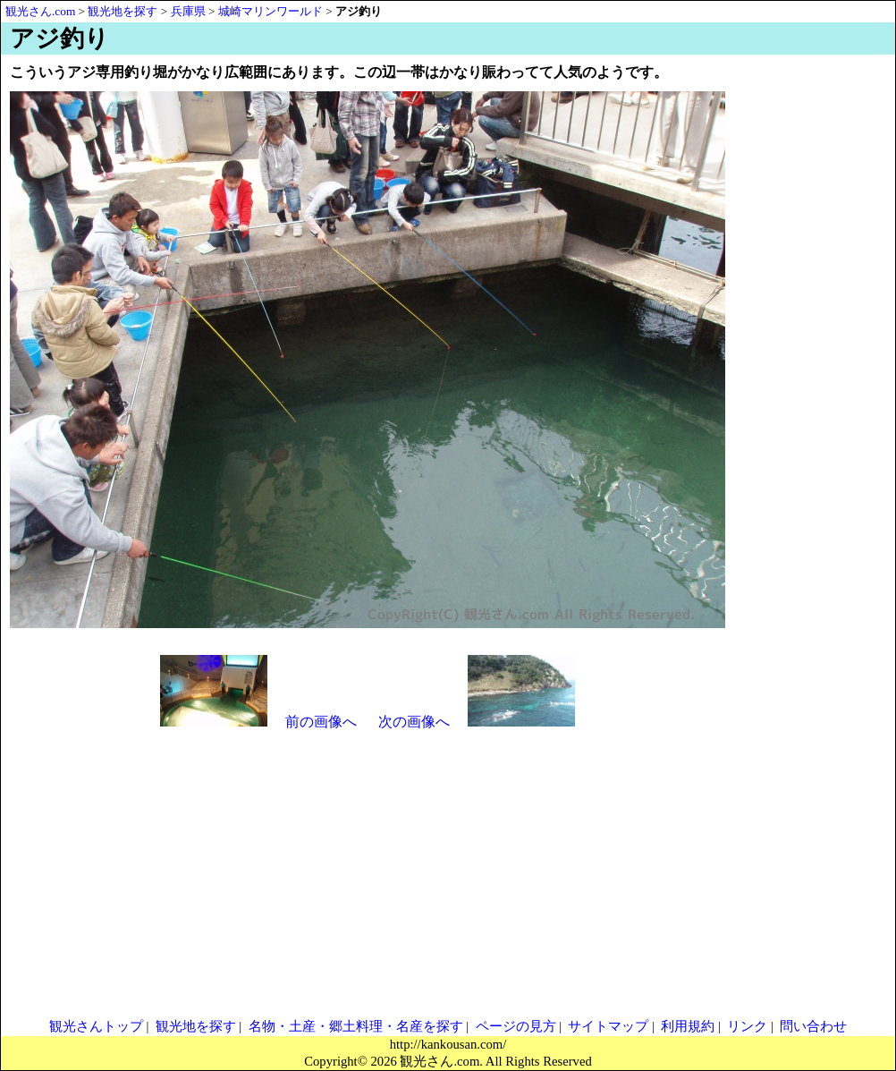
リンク (747, 1026)
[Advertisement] (805, 350)
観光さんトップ (96, 1026)
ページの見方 (516, 1026)
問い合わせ (813, 1026)
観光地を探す (196, 1026)
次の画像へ (414, 721)
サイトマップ (608, 1026)
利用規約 (687, 1026)
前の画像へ (321, 721)
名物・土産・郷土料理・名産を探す (356, 1026)
